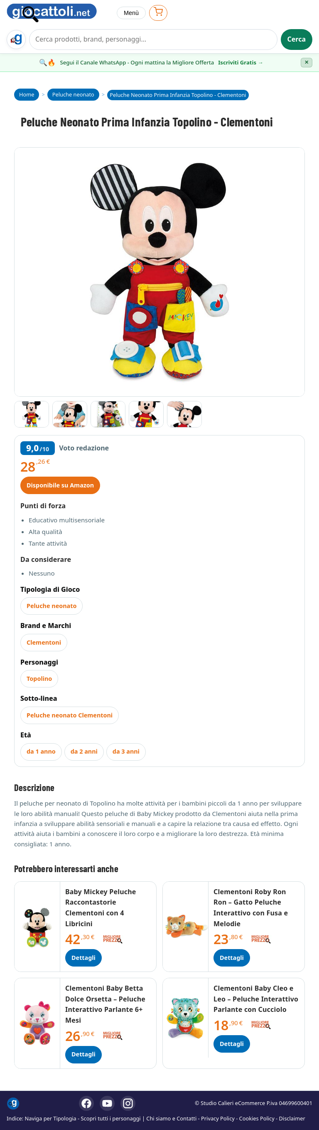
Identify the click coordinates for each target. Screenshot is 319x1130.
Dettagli (83, 958)
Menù (131, 13)
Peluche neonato (51, 606)
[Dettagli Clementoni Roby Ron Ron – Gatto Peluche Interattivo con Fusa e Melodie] (186, 927)
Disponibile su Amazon (60, 485)
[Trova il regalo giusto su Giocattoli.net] (16, 39)
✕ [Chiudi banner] (306, 62)
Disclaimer (292, 1118)
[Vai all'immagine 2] (69, 414)
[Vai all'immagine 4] (146, 414)
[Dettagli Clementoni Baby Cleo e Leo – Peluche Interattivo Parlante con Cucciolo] (186, 1018)
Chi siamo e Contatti (171, 1118)
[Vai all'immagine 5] (184, 414)
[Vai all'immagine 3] (108, 414)
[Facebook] (86, 1103)
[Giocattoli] (58, 12)
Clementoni (44, 642)
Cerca (296, 39)
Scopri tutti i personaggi (111, 1118)
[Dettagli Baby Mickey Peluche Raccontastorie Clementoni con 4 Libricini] (37, 927)
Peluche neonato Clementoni (70, 715)
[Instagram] (127, 1103)
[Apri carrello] (158, 12)
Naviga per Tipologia (50, 1118)
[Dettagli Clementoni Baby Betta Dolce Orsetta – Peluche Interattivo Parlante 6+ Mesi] (37, 1023)
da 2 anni (84, 751)
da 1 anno (41, 751)
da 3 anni (126, 751)
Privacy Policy (218, 1118)
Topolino (39, 678)
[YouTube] (107, 1103)
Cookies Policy (257, 1118)
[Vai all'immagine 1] (31, 414)
